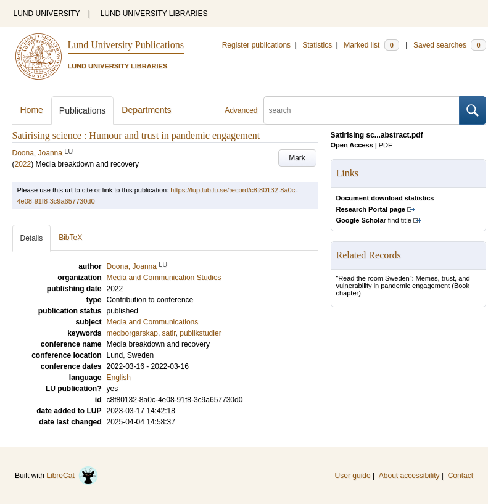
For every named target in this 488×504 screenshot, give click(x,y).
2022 (23, 164)
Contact (460, 475)
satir (169, 333)
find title (373, 220)
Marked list (371, 45)
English (119, 377)
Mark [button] (297, 158)
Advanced (241, 110)
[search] (361, 110)
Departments (146, 110)
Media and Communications (153, 322)
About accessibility (409, 475)
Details (31, 238)
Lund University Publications (126, 44)
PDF (385, 145)
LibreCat (72, 475)
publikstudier (200, 333)
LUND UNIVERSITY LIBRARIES (154, 13)
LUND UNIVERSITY (47, 13)
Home (31, 110)
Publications (82, 110)
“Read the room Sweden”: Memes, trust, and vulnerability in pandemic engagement (403, 282)
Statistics (317, 45)
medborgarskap (132, 333)
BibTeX (70, 237)
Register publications (256, 45)
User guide (353, 475)
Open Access (352, 145)
